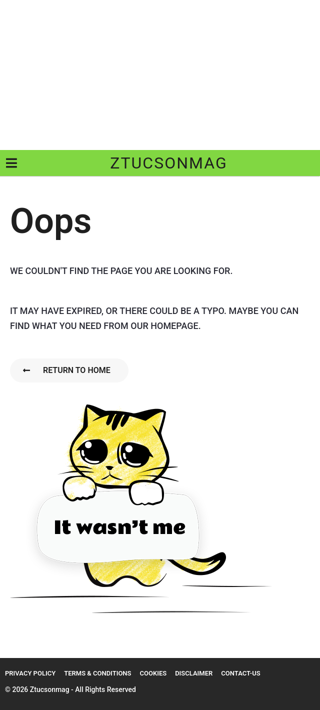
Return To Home (66, 370)
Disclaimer (193, 673)
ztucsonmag (168, 163)
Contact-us (240, 673)
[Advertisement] (160, 75)
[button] (11, 163)
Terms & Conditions (97, 673)
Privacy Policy (30, 673)
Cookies (153, 673)
